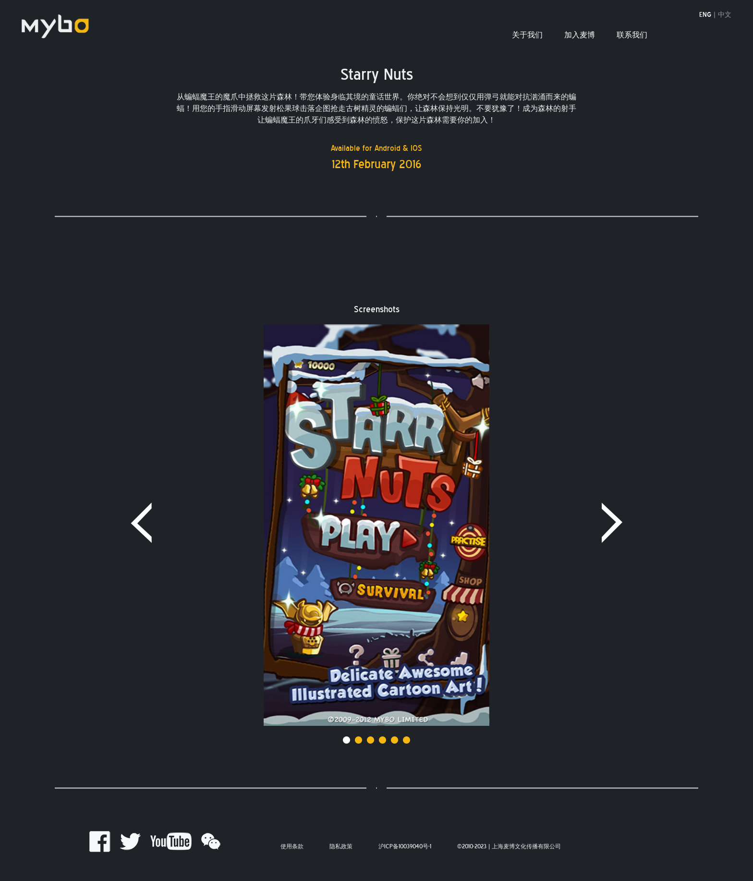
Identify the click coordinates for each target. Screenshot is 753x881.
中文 (724, 15)
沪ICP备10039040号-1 (404, 847)
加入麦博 (579, 35)
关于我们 (527, 35)
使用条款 (292, 847)
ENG (705, 15)
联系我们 (632, 35)
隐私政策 (340, 847)
